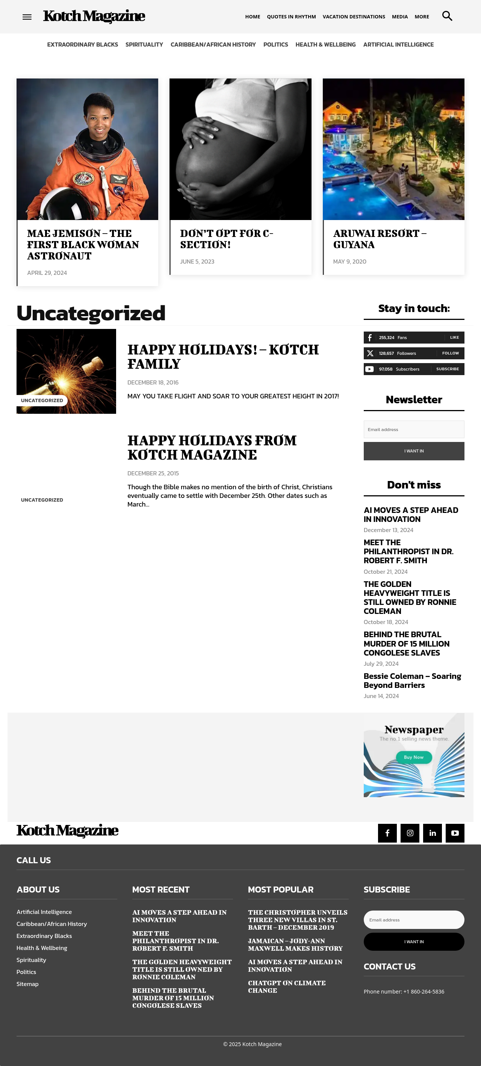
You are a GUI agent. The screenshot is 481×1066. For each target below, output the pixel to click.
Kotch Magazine (262, 1044)
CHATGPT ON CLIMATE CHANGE (287, 986)
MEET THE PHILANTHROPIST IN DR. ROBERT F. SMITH (409, 551)
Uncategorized (42, 400)
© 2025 (232, 1044)
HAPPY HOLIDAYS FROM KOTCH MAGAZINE (214, 447)
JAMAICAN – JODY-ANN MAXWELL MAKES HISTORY (295, 944)
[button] (445, 13)
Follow (450, 353)
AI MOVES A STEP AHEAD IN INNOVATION (411, 514)
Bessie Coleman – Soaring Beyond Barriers (412, 680)
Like (454, 337)
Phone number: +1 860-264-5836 (404, 991)
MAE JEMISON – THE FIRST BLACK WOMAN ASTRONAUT (83, 244)
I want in (414, 451)
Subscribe (448, 369)
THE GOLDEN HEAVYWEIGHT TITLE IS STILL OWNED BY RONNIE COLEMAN (410, 598)
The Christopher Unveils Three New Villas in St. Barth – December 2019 (298, 919)
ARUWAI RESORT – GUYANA (380, 238)
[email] (414, 429)
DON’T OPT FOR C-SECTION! (227, 238)
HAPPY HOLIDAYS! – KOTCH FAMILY (226, 356)
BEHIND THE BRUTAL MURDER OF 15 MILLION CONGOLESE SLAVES (407, 643)
